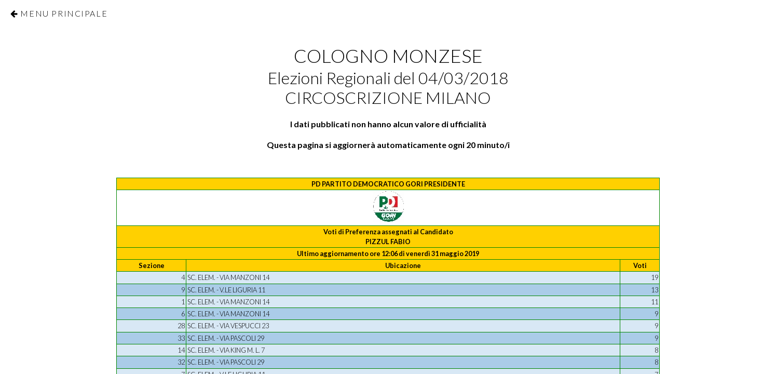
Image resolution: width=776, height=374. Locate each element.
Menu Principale (63, 13)
